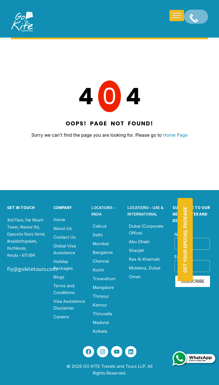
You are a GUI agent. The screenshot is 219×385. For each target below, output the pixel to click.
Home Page (175, 135)
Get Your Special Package (185, 239)
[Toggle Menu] (176, 15)
